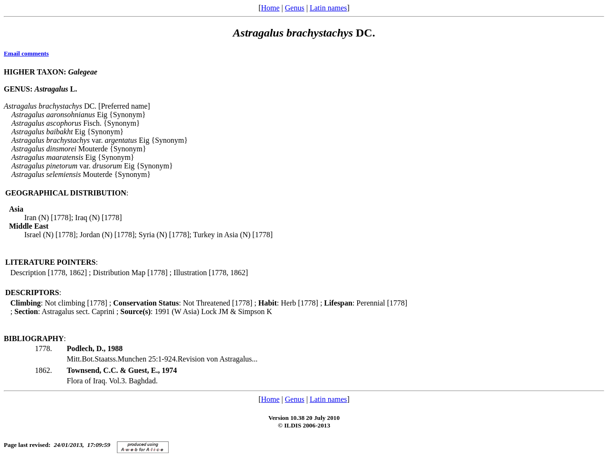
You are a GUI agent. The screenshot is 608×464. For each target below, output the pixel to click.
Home (270, 8)
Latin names (328, 8)
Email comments (26, 53)
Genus (294, 8)
